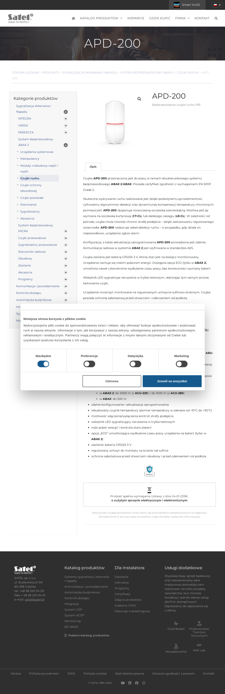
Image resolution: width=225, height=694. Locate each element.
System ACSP (74, 615)
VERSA (23, 125)
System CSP (73, 609)
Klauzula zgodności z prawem (173, 673)
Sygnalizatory (30, 211)
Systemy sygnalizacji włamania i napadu (86, 579)
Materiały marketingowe (132, 611)
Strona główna (25, 72)
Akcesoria (27, 218)
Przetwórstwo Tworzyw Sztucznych (199, 632)
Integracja (71, 604)
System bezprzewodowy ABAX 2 (147, 72)
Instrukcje (122, 582)
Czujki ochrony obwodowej (31, 188)
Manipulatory (29, 158)
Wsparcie (135, 18)
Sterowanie (28, 204)
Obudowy (25, 258)
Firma (182, 18)
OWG (71, 673)
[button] (139, 99)
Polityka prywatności (44, 673)
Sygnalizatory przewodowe (37, 245)
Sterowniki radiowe (32, 252)
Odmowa (111, 381)
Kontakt (202, 18)
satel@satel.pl (34, 599)
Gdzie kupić (159, 18)
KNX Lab (199, 650)
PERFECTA (26, 132)
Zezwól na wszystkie (172, 381)
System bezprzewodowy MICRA (35, 228)
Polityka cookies (95, 673)
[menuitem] (217, 5)
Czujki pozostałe (31, 198)
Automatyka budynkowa (33, 300)
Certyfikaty (122, 594)
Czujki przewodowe (32, 238)
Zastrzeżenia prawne (129, 673)
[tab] (93, 167)
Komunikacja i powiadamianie (37, 286)
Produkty (50, 72)
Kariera (16, 673)
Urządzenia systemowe (36, 152)
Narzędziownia (176, 651)
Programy (25, 279)
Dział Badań (176, 629)
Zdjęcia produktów (128, 600)
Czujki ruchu (188, 72)
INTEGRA (24, 118)
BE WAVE (71, 627)
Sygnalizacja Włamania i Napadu (89, 72)
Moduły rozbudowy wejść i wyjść (39, 168)
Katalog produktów (101, 18)
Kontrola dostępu (28, 293)
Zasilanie (24, 265)
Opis (93, 166)
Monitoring (72, 621)
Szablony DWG (125, 605)
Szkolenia (121, 577)
